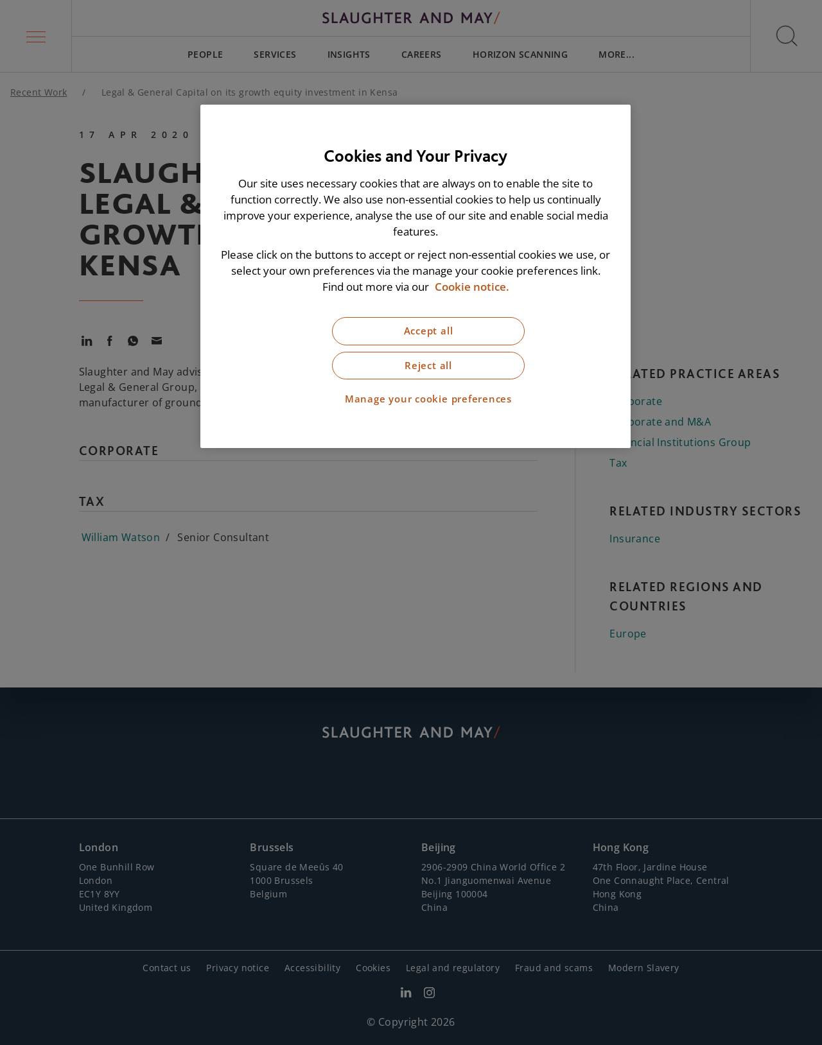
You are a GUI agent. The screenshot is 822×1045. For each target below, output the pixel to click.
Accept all (428, 331)
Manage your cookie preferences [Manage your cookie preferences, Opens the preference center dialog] (428, 399)
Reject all (428, 365)
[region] (415, 276)
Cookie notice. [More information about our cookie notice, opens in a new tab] (472, 286)
